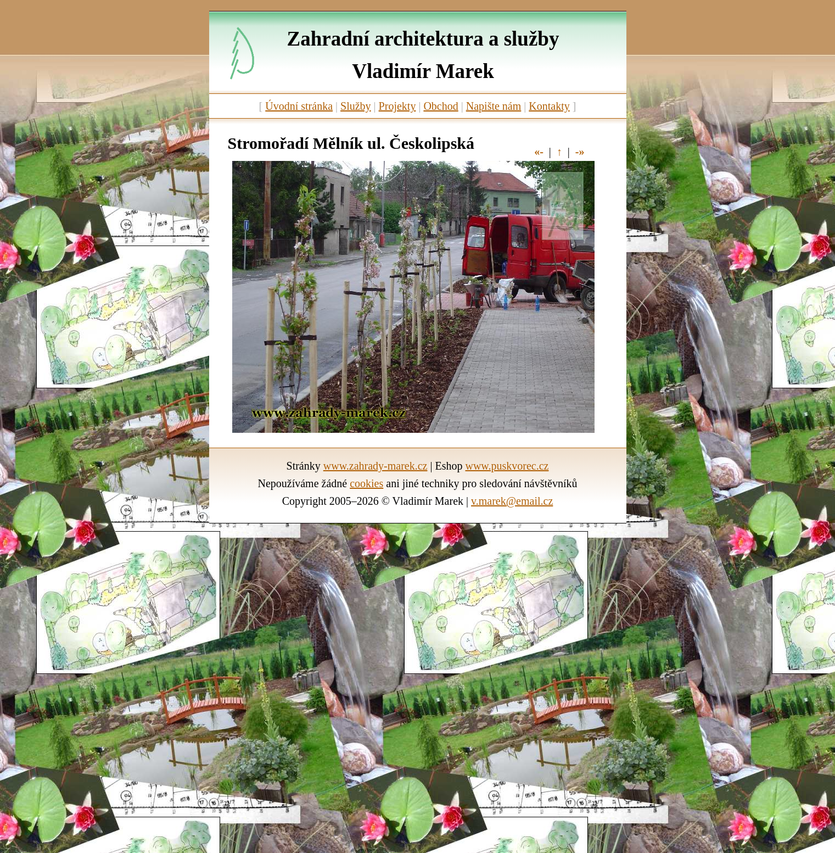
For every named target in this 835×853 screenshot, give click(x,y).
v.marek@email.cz (512, 501)
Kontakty (549, 106)
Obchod (440, 106)
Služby (355, 106)
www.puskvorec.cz (506, 466)
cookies (366, 483)
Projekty (397, 106)
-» (580, 152)
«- (538, 152)
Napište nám (494, 106)
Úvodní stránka (299, 106)
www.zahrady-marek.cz (375, 466)
